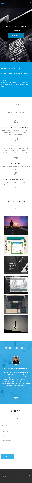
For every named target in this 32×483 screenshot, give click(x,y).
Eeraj (3, 4)
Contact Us (16, 35)
